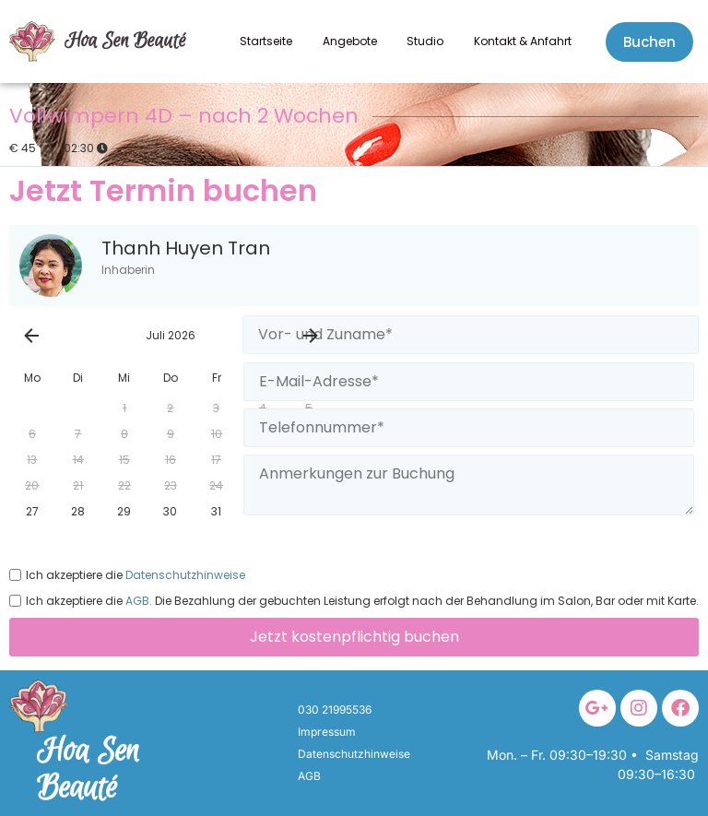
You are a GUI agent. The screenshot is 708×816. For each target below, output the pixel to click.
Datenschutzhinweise (184, 575)
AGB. (137, 601)
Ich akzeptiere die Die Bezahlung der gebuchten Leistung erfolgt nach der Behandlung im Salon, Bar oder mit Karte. (354, 601)
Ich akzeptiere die (127, 575)
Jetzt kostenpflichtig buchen (354, 636)
